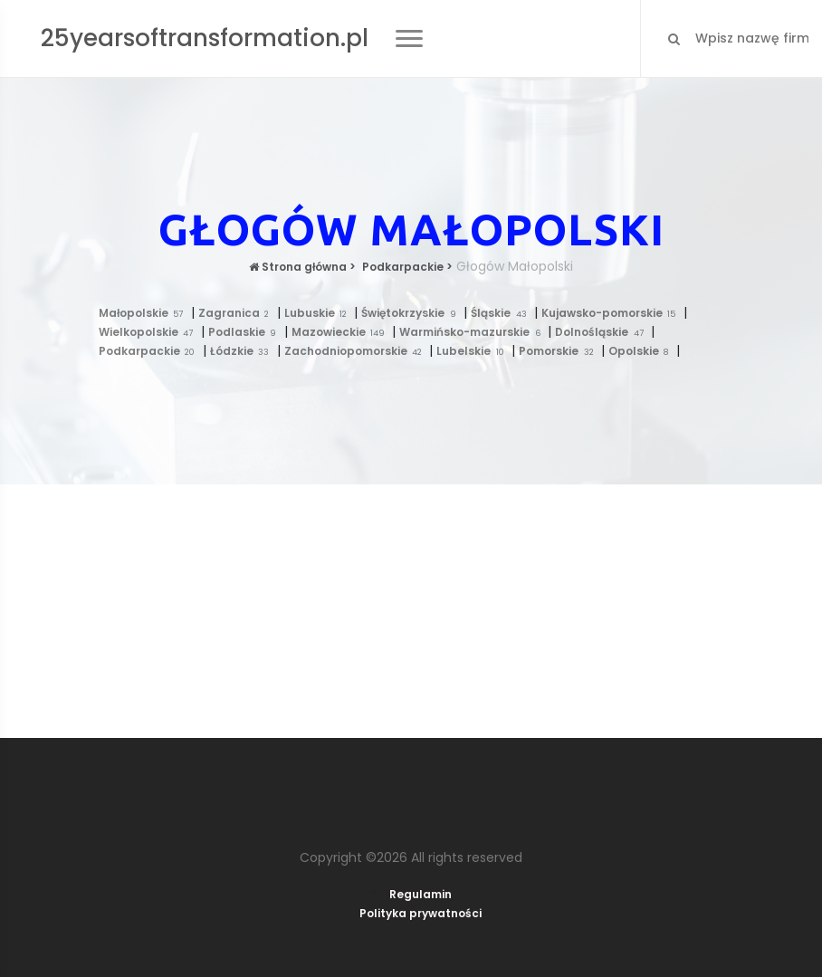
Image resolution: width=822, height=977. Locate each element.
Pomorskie (560, 351)
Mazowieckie (342, 332)
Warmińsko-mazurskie (473, 332)
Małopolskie (145, 313)
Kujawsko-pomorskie (612, 313)
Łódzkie (243, 351)
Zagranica (237, 313)
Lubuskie (319, 313)
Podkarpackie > (406, 266)
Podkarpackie (151, 351)
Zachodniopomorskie (357, 351)
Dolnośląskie (603, 332)
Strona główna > (302, 266)
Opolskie (642, 351)
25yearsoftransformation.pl (204, 38)
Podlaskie (246, 332)
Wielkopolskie (150, 332)
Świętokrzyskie (412, 313)
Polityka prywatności (420, 913)
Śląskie (502, 313)
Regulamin (420, 894)
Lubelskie (473, 351)
